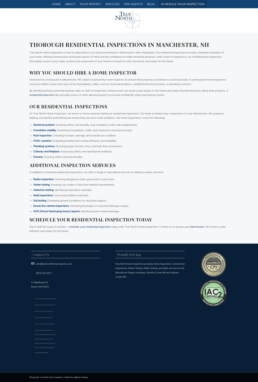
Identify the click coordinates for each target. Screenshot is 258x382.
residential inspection (41, 94)
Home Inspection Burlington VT (45, 324)
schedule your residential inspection (89, 226)
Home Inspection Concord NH (44, 339)
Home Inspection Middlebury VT (45, 305)
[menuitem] (56, 4)
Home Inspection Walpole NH (41, 352)
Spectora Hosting (81, 377)
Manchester (197, 226)
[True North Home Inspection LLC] (129, 20)
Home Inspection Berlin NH (43, 317)
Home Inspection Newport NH (44, 347)
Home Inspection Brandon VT (44, 330)
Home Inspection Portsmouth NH (45, 298)
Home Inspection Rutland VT (44, 311)
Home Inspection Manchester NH (45, 334)
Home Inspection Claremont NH (45, 343)
